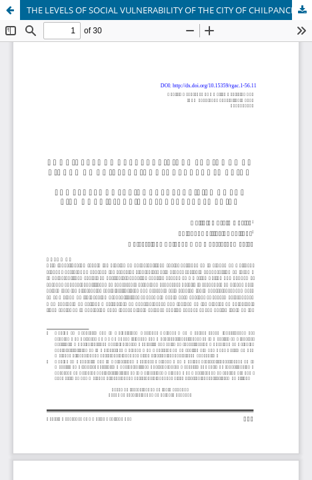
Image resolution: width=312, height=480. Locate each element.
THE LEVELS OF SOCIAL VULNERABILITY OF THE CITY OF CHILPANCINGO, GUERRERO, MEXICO (169, 10)
